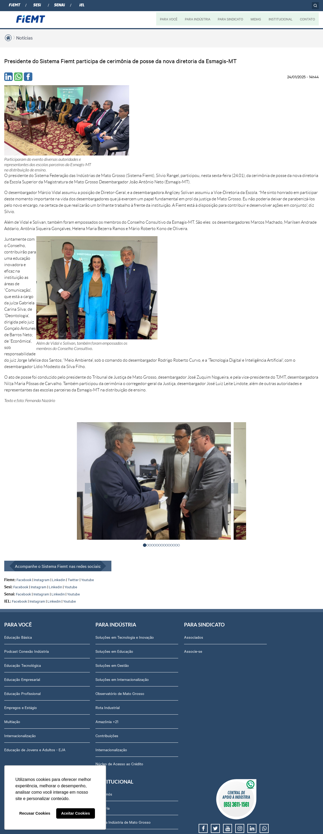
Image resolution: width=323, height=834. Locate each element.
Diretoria (253, 487)
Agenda (252, 549)
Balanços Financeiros (263, 695)
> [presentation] (225, 324)
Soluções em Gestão (84, 507)
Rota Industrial (79, 549)
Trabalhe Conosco (261, 591)
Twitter (73, 416)
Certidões (254, 681)
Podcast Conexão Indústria (26, 487)
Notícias (24, 37)
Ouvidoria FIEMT (260, 633)
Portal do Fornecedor (263, 605)
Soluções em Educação (86, 493)
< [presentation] (97, 324)
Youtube (87, 416)
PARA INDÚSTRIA (196, 18)
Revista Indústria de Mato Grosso (208, 504)
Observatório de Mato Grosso (91, 535)
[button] (145, 381)
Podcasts (194, 473)
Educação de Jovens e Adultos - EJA (31, 589)
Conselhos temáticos (263, 577)
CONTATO (307, 18)
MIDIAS (255, 18)
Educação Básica (18, 473)
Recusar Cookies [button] (34, 813)
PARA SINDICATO (230, 18)
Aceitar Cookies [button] (75, 813)
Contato (253, 619)
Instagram (42, 416)
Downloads (255, 667)
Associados (136, 473)
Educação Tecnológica (22, 501)
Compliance (255, 521)
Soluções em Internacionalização (93, 521)
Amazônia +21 (78, 563)
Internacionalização (20, 572)
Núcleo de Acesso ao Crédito (91, 605)
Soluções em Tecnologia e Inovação (88, 476)
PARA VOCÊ (168, 18)
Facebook (24, 416)
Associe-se (136, 487)
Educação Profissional (22, 530)
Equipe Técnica (258, 563)
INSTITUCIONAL (280, 18)
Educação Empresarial (22, 515)
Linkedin (58, 416)
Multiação (12, 558)
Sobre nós (254, 473)
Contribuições (78, 577)
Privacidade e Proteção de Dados (267, 650)
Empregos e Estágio (20, 544)
